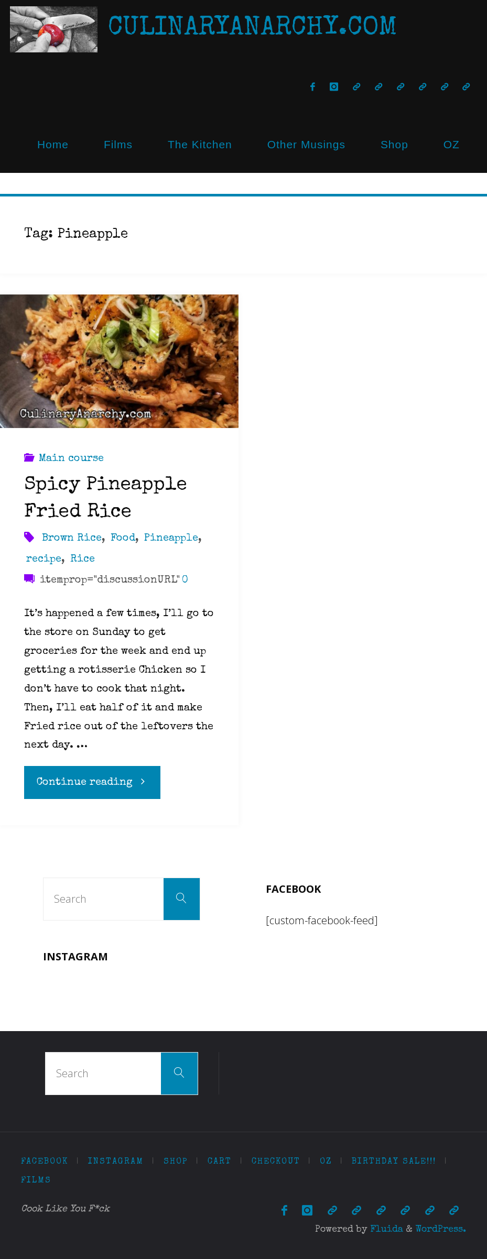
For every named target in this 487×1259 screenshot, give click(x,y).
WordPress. (440, 1229)
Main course (71, 459)
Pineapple (171, 538)
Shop (394, 144)
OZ (451, 144)
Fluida (385, 1229)
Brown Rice (72, 538)
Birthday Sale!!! (394, 1162)
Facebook (44, 1162)
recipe (43, 559)
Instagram (116, 1162)
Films (118, 144)
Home (53, 144)
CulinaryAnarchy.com (252, 29)
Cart (220, 1162)
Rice (82, 559)
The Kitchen (200, 144)
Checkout (276, 1162)
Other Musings (306, 144)
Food (123, 538)
